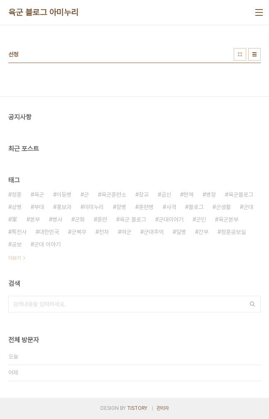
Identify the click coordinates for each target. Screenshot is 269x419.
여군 (126, 232)
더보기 (14, 258)
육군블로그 (240, 194)
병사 (57, 219)
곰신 (166, 194)
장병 (121, 207)
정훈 (17, 194)
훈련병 (146, 207)
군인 (201, 219)
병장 (211, 194)
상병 (17, 207)
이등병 (63, 194)
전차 (104, 232)
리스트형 (254, 54)
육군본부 (228, 219)
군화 (80, 219)
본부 (35, 219)
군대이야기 (171, 219)
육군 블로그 (133, 219)
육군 (39, 194)
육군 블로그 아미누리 (43, 12)
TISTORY (137, 408)
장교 (144, 194)
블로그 (195, 207)
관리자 (163, 408)
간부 (203, 232)
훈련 (102, 219)
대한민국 (49, 232)
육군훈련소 (113, 194)
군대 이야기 (47, 244)
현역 (188, 194)
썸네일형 (240, 54)
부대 (39, 207)
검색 (252, 304)
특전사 (19, 232)
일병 (181, 232)
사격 (171, 207)
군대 (248, 207)
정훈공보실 (233, 232)
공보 (17, 244)
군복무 (78, 232)
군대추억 (154, 232)
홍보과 (63, 207)
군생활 (223, 207)
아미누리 (94, 207)
